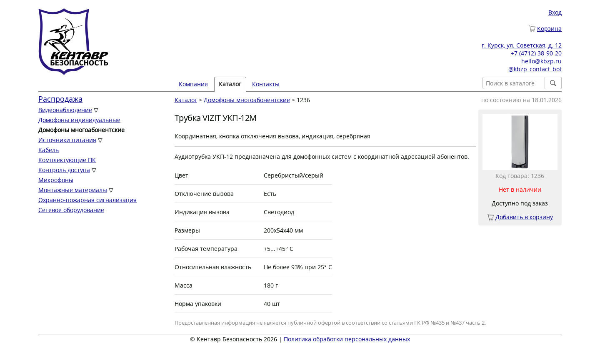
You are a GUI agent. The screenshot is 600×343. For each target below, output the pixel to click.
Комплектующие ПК (67, 160)
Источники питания (67, 140)
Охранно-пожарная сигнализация (87, 200)
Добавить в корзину (524, 217)
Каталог (230, 84)
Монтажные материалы (72, 190)
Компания (193, 84)
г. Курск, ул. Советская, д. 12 (522, 45)
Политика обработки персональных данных (347, 339)
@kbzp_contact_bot (535, 69)
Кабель (48, 150)
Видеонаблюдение (65, 110)
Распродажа (60, 99)
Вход (555, 12)
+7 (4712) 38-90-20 (536, 53)
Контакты (266, 84)
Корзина (549, 29)
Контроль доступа (64, 170)
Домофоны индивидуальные (79, 120)
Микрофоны (55, 180)
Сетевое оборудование (71, 210)
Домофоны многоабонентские (247, 100)
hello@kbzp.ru (541, 61)
